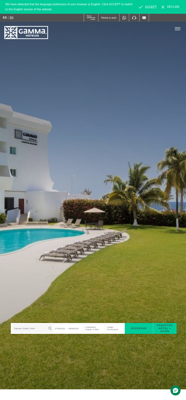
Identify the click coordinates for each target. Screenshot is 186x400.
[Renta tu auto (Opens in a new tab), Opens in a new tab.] (108, 18)
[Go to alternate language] (148, 6)
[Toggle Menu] (177, 29)
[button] (175, 390)
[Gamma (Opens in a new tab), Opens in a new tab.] (91, 18)
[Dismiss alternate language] (170, 7)
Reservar (138, 327)
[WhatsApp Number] (124, 18)
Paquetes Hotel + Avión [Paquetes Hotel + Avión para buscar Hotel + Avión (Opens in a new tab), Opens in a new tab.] (164, 328)
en (11, 17)
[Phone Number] (134, 18)
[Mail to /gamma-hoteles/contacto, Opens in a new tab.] (144, 18)
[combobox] (31, 328)
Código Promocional (111, 328)
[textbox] (30, 328)
